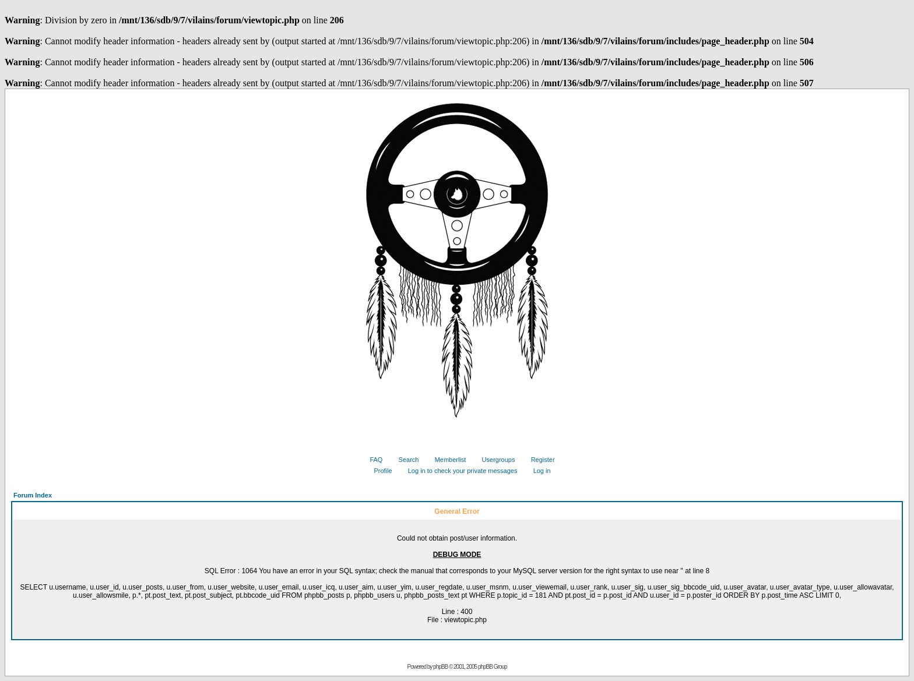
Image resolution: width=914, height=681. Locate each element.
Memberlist (446, 459)
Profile (378, 470)
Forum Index (32, 495)
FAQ (371, 459)
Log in (538, 470)
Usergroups (494, 459)
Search (404, 459)
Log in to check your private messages (458, 470)
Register (538, 459)
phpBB (440, 667)
